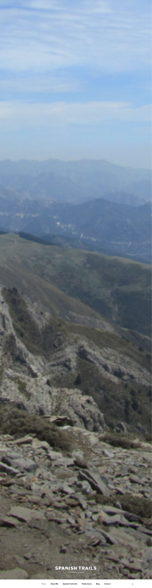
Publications (87, 584)
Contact (107, 584)
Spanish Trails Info (70, 584)
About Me (54, 584)
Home (43, 584)
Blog (98, 584)
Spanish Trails (76, 568)
